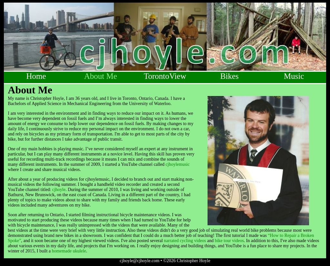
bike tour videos (229, 240)
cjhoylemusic (178, 164)
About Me (100, 76)
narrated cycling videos (185, 240)
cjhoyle (58, 189)
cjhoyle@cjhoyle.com (140, 260)
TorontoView (165, 76)
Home (36, 76)
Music (294, 76)
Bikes (229, 76)
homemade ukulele (69, 251)
